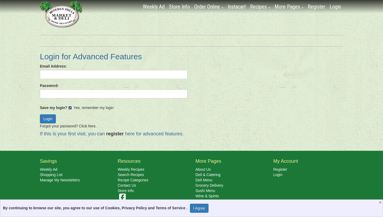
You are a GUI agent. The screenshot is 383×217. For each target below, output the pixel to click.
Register (316, 6)
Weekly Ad (154, 6)
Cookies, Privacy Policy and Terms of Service (145, 208)
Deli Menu (203, 180)
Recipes (260, 6)
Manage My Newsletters (60, 180)
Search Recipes (131, 175)
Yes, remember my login (91, 108)
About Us (203, 169)
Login (335, 6)
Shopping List (51, 175)
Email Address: (53, 66)
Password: (49, 86)
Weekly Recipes (131, 169)
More (288, 6)
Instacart (237, 6)
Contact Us (127, 185)
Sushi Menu (205, 191)
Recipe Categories (133, 180)
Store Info (179, 6)
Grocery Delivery (209, 185)
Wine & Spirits (207, 196)
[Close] (381, 202)
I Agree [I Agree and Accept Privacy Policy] (199, 208)
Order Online (208, 6)
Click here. (88, 126)
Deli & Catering (207, 175)
